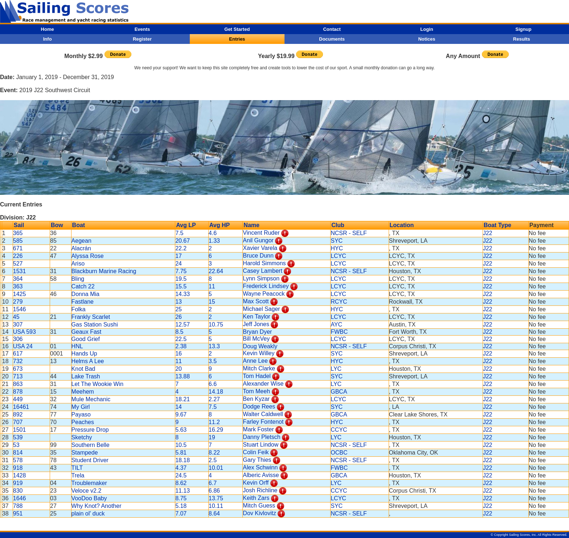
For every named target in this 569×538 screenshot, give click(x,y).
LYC (336, 369)
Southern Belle (90, 445)
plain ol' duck (88, 513)
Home (47, 29)
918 (18, 468)
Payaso (81, 414)
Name (251, 225)
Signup (523, 29)
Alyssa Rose (87, 256)
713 (18, 376)
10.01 (216, 468)
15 (212, 302)
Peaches (82, 422)
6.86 (214, 491)
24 (178, 263)
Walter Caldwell (263, 414)
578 (18, 460)
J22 (487, 233)
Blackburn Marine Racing (103, 271)
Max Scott (256, 301)
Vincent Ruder (261, 233)
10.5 (181, 445)
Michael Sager (261, 309)
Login (426, 29)
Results (521, 39)
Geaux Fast (86, 332)
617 (18, 353)
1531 (19, 271)
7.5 (179, 233)
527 (18, 263)
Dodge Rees (259, 406)
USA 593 (24, 332)
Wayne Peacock (263, 294)
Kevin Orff (256, 483)
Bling (78, 279)
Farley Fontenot (263, 422)
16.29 (216, 430)
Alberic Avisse (261, 475)
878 (18, 392)
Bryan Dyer (257, 332)
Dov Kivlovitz (259, 513)
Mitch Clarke (259, 368)
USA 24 (23, 346)
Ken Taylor (256, 316)
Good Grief (85, 339)
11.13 (182, 491)
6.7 (213, 483)
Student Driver (90, 460)
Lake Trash (85, 376)
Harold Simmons (264, 263)
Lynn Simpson (261, 278)
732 (18, 361)
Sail (19, 225)
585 (18, 241)
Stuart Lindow (260, 445)
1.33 (214, 241)
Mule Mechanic (91, 399)
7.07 (181, 513)
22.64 (216, 271)
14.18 (216, 392)
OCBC (339, 452)
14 (178, 407)
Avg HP (219, 225)
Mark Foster (258, 429)
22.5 (181, 339)
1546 (19, 309)
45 (16, 317)
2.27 (214, 399)
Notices (426, 39)
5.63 (181, 430)
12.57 (182, 324)
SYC (337, 241)
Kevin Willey (258, 353)
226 (18, 256)
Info (47, 39)
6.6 (213, 384)
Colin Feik (256, 452)
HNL (77, 346)
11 (212, 286)
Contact (331, 29)
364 (18, 279)
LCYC (338, 256)
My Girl (80, 407)
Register (142, 39)
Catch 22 (83, 286)
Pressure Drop (90, 430)
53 (16, 445)
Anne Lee (255, 361)
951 (18, 513)
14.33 (182, 294)
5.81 (181, 452)
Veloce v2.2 (86, 491)
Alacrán (81, 248)
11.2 (214, 422)
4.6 (213, 233)
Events (142, 29)
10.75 (216, 324)
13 (178, 302)
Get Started (237, 29)
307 (18, 324)
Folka (78, 309)
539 (18, 437)
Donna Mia (85, 294)
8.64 (214, 513)
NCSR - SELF (349, 233)
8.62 (181, 483)
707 (18, 422)
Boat (78, 225)
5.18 (181, 506)
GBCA (339, 392)
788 (18, 506)
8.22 (214, 452)
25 (178, 309)
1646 (19, 498)
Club (337, 225)
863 (18, 384)
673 (18, 369)
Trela (78, 475)
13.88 (182, 376)
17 (178, 256)
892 (18, 414)
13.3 (214, 346)
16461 (21, 407)
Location (402, 225)
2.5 (213, 460)
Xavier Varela (260, 248)
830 (18, 491)
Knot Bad (83, 369)
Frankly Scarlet (90, 317)
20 (178, 369)
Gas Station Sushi (94, 324)
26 (178, 317)
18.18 (182, 460)
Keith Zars (256, 498)
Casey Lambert (262, 271)
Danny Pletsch (261, 437)
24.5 (181, 475)
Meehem (82, 392)
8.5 (179, 332)
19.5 (181, 279)
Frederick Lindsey (265, 286)
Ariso (78, 263)
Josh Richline (260, 490)
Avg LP (186, 225)
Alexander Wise (263, 384)
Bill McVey (256, 339)
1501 (19, 430)
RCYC (339, 302)
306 (18, 339)
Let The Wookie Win (97, 384)
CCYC (339, 430)
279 (18, 302)
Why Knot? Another (96, 506)
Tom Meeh (256, 391)
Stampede (84, 452)
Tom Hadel (256, 376)
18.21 (182, 399)
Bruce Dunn (258, 255)
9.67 (181, 414)
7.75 (181, 271)
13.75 (216, 498)
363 (18, 286)
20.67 (182, 241)
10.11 (216, 506)
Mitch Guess (259, 505)
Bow (57, 225)
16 (178, 353)
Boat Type (497, 225)
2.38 (181, 346)
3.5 (213, 361)
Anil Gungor (258, 240)
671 (18, 248)
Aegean (81, 241)
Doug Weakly (260, 346)
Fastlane (82, 302)
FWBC (339, 332)
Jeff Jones (256, 324)
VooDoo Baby (89, 498)
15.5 (181, 286)
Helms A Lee (87, 361)
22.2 (181, 248)
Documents (332, 39)
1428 (19, 475)
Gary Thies (257, 460)
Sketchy (81, 437)
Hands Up (84, 353)
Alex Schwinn (260, 467)
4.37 (181, 468)
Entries (237, 39)
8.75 (181, 498)
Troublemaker (89, 483)
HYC (337, 248)
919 (18, 483)
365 (18, 233)
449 (18, 399)
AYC (336, 324)
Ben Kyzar (256, 399)
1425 (19, 294)
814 (18, 452)
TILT (77, 468)
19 (212, 437)
